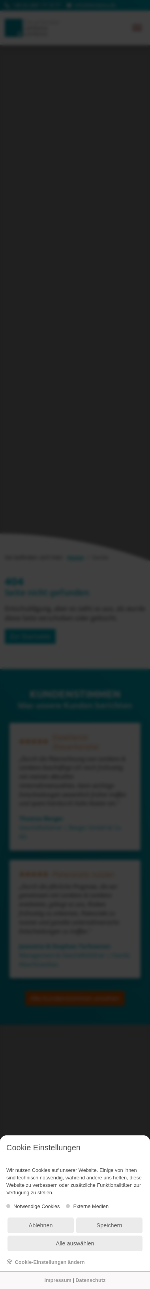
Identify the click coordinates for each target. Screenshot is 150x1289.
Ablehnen (41, 1225)
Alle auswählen (75, 1243)
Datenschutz (90, 1280)
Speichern (109, 1225)
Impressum (58, 1280)
